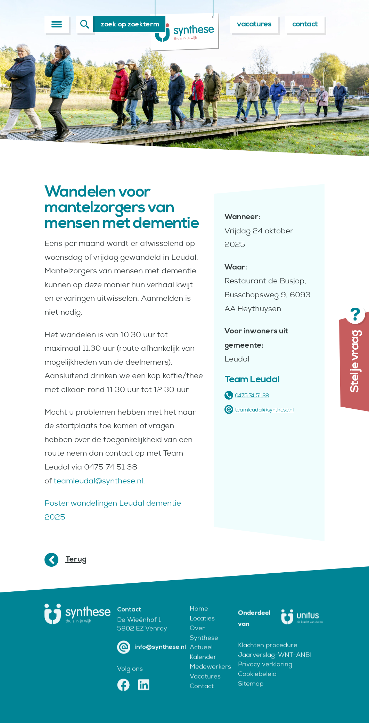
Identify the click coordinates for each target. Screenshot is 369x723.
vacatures (254, 24)
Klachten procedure (267, 655)
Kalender (203, 668)
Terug (76, 559)
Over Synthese (204, 643)
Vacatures (205, 687)
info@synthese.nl (151, 657)
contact (305, 24)
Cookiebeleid (257, 685)
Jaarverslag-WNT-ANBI (275, 665)
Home (199, 619)
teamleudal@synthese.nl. (99, 481)
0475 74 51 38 (246, 395)
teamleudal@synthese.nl (259, 409)
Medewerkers (209, 677)
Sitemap (250, 694)
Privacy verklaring (265, 675)
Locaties (202, 629)
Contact (202, 696)
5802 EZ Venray (142, 639)
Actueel (201, 658)
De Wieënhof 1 (139, 630)
